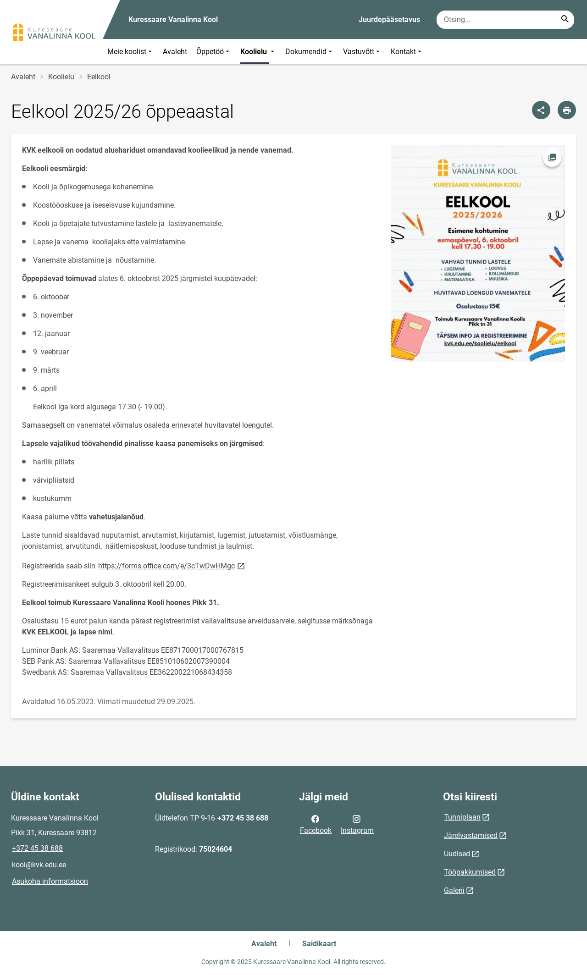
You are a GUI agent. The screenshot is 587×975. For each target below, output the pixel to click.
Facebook (316, 824)
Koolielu (258, 51)
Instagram (357, 824)
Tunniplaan (462, 817)
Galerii (454, 890)
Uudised (457, 853)
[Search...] (565, 20)
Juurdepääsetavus (389, 19)
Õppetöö (213, 51)
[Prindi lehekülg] (567, 110)
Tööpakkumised (470, 872)
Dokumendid (309, 51)
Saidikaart (319, 943)
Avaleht (175, 51)
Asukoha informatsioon (50, 881)
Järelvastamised (471, 835)
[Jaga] (541, 110)
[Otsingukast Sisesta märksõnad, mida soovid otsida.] (505, 20)
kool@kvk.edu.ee (39, 864)
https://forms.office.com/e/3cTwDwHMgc (172, 565)
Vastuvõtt (362, 51)
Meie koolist (130, 51)
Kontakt (407, 51)
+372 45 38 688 (37, 848)
